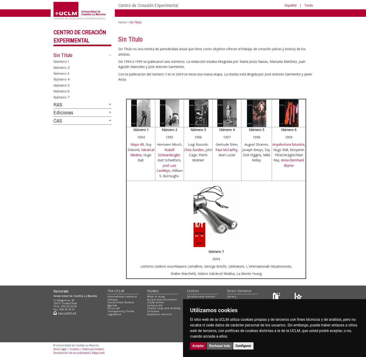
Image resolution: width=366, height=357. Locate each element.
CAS (57, 120)
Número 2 (61, 67)
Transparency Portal (120, 311)
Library (231, 296)
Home (122, 22)
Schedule (153, 311)
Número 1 (61, 61)
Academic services (159, 314)
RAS (57, 104)
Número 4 (61, 79)
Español (290, 5)
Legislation (114, 314)
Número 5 (61, 85)
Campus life (155, 305)
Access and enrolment (162, 299)
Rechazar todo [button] (219, 346)
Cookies (74, 349)
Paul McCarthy (226, 150)
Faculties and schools (201, 296)
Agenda (112, 305)
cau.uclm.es (64, 313)
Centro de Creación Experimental (148, 5)
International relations (122, 296)
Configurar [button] (243, 346)
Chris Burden (194, 150)
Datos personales (93, 349)
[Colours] (298, 297)
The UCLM (115, 291)
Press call (113, 308)
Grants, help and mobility (164, 308)
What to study (156, 296)
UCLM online (155, 302)
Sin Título (62, 55)
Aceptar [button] (198, 346)
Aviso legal (60, 349)
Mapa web (98, 352)
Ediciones (63, 112)
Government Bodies (120, 302)
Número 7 (61, 97)
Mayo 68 (137, 144)
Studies (153, 291)
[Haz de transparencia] (277, 297)
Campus (112, 299)
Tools (308, 5)
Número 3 (61, 73)
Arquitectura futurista (288, 144)
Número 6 (61, 91)
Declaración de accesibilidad (71, 352)
